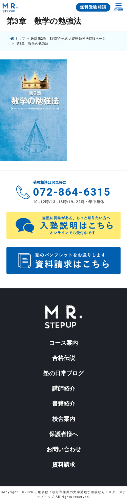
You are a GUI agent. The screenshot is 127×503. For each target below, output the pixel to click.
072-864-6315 (72, 192)
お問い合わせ (63, 449)
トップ (17, 38)
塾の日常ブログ (63, 373)
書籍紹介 (63, 403)
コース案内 (63, 342)
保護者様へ (63, 434)
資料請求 (63, 464)
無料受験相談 (93, 7)
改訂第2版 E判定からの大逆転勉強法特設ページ (68, 38)
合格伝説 (63, 358)
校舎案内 (63, 418)
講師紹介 (63, 388)
